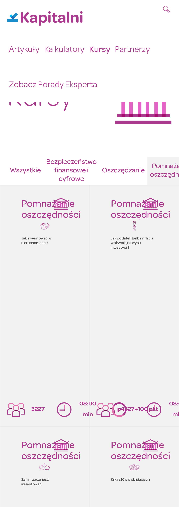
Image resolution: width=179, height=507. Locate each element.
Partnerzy (129, 49)
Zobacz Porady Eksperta (52, 84)
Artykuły (23, 49)
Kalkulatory (62, 49)
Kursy (97, 49)
